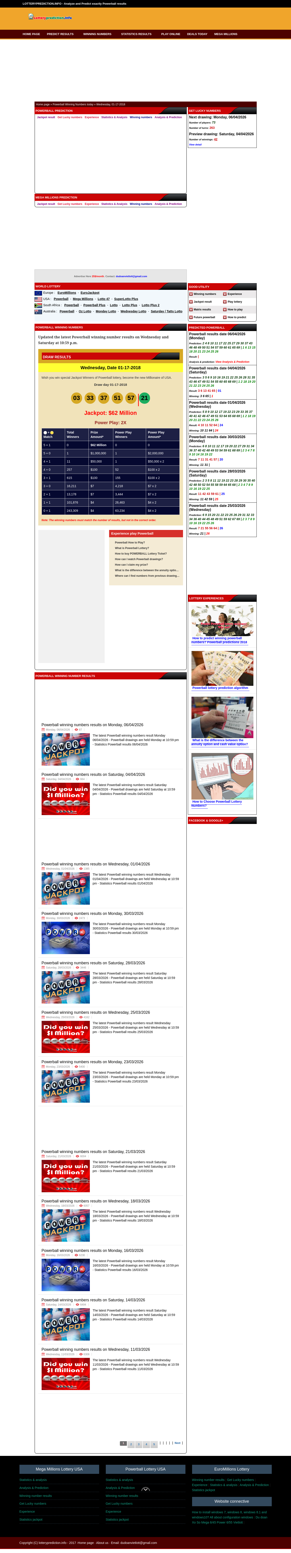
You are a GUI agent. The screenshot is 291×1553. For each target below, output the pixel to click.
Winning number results (208, 1484)
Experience (92, 117)
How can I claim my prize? (131, 568)
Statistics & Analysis (114, 117)
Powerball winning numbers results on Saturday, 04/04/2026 (93, 778)
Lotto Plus (129, 305)
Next (177, 1447)
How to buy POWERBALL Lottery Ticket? (141, 557)
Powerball (61, 299)
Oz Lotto (85, 311)
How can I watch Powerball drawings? (139, 563)
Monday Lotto (106, 311)
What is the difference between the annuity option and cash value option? (147, 574)
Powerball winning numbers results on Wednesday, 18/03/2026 (96, 1205)
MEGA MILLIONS (227, 34)
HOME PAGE (31, 34)
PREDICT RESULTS (61, 34)
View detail (195, 144)
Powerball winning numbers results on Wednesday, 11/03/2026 (96, 1353)
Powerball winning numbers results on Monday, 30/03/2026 (92, 917)
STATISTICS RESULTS (137, 34)
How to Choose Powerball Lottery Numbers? (216, 803)
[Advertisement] (164, 17)
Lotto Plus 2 (151, 305)
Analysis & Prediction (168, 117)
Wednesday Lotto (133, 311)
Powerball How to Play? (130, 546)
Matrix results (202, 309)
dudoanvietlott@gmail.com (131, 276)
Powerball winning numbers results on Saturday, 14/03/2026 (93, 1304)
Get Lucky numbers (70, 117)
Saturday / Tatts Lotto (166, 311)
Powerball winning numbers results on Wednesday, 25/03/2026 (96, 1016)
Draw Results (57, 357)
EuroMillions (67, 292)
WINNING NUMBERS (98, 34)
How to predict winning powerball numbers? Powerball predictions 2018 (219, 640)
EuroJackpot (90, 292)
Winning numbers (141, 117)
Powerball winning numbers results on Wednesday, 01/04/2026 (96, 868)
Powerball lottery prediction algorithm (220, 688)
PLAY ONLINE (170, 34)
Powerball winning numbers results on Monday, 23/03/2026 (92, 1066)
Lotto (114, 305)
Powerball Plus (94, 305)
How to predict (237, 317)
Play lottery (235, 301)
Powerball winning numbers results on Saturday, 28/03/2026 (93, 967)
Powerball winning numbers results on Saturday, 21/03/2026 (93, 1155)
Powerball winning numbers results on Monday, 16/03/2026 (92, 1254)
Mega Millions (83, 299)
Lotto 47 (104, 299)
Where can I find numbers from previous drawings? (147, 579)
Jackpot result (46, 117)
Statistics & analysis (33, 1484)
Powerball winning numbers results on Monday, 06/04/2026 (92, 729)
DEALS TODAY (197, 34)
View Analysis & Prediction (232, 361)
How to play (235, 309)
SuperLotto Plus (126, 299)
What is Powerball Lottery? (132, 552)
